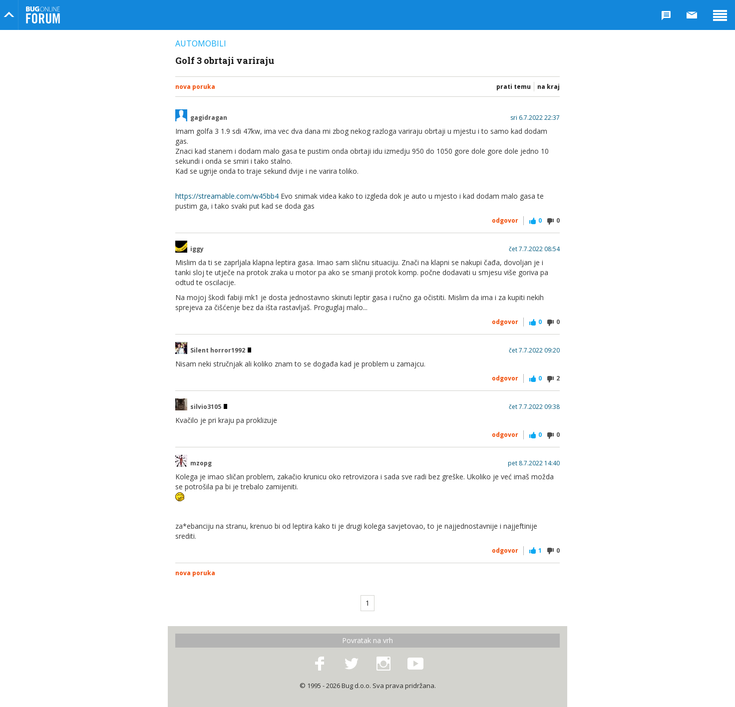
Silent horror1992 (220, 350)
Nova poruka (195, 86)
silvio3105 (208, 406)
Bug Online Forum (43, 14)
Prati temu (513, 86)
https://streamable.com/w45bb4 (227, 196)
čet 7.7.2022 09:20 (534, 350)
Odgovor (505, 220)
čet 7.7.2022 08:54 (534, 249)
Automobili (200, 43)
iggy (197, 249)
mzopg (201, 463)
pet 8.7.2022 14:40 (534, 463)
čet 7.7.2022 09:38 (534, 406)
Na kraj (548, 86)
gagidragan (208, 117)
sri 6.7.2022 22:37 (535, 117)
